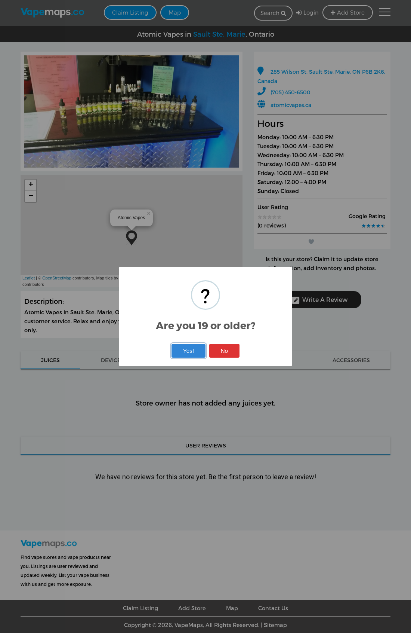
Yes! (188, 351)
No (224, 351)
